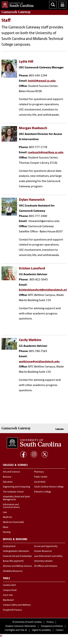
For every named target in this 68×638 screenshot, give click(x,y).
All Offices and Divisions (45, 566)
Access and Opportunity (45, 546)
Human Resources (43, 551)
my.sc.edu (8, 595)
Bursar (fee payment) (13, 561)
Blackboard (8, 600)
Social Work (39, 482)
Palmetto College (42, 492)
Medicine (7, 517)
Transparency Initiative (52, 626)
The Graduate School (13, 492)
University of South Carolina (28, 622)
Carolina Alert (9, 585)
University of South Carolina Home (17, 4)
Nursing (6, 532)
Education (8, 482)
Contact (59, 630)
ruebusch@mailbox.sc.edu (45, 152)
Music (6, 527)
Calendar (59, 429)
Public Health (40, 477)
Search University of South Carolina (53, 4)
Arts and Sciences (11, 472)
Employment (9, 546)
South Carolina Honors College (49, 487)
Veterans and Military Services (17, 566)
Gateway (16, 12)
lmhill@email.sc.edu (42, 81)
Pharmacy (39, 472)
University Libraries (43, 561)
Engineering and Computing (16, 487)
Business (7, 477)
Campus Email (10, 590)
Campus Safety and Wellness (17, 605)
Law (5, 512)
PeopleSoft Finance (12, 610)
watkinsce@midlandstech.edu (39, 361)
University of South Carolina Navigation (62, 4)
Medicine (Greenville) (13, 522)
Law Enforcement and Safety (48, 556)
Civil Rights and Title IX (16, 630)
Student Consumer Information (20, 626)
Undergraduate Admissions (16, 551)
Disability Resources (12, 571)
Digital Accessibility (41, 630)
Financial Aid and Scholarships (17, 556)
